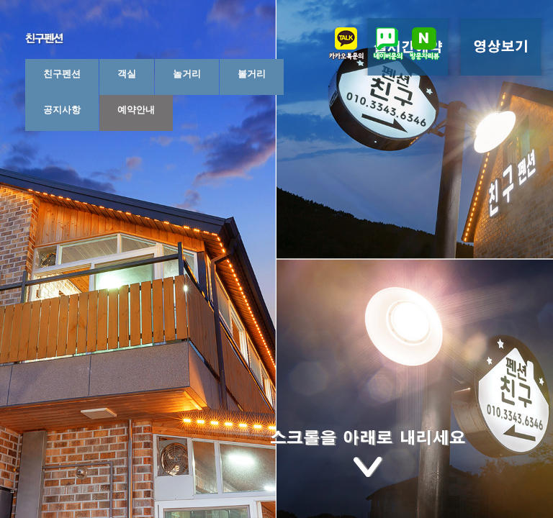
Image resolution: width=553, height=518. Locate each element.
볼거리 (252, 73)
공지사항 (62, 109)
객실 (126, 73)
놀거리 (187, 73)
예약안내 (136, 109)
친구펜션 (62, 73)
